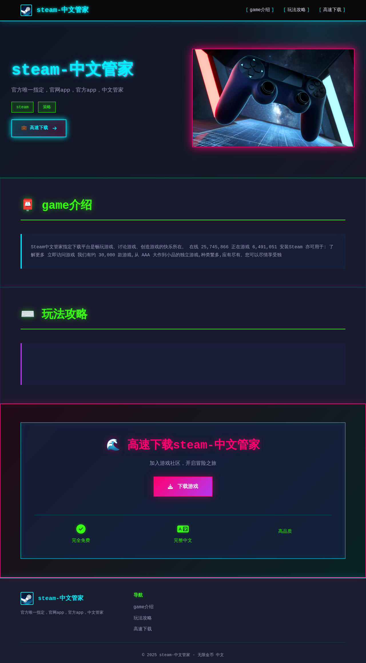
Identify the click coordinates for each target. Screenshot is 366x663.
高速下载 (332, 10)
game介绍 (260, 10)
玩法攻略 (296, 10)
